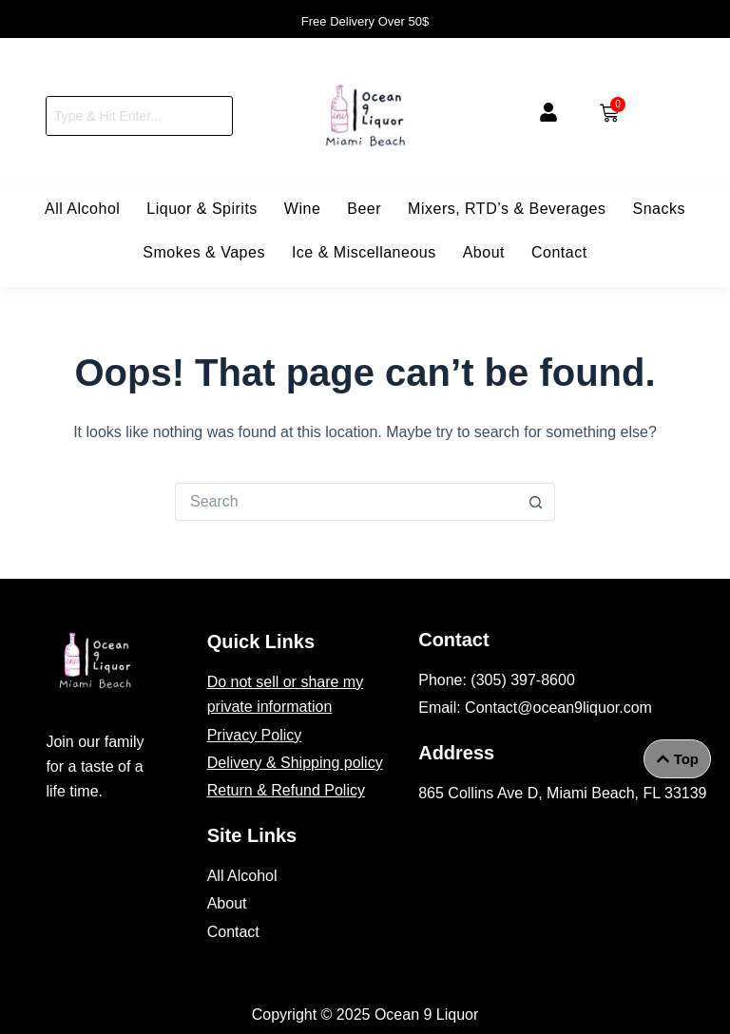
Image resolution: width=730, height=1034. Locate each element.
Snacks (659, 209)
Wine (302, 209)
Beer (364, 209)
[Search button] (536, 502)
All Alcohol (82, 209)
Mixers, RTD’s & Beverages (506, 209)
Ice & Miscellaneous (364, 252)
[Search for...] (346, 502)
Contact (559, 252)
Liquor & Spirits (202, 209)
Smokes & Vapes (204, 252)
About (484, 252)
